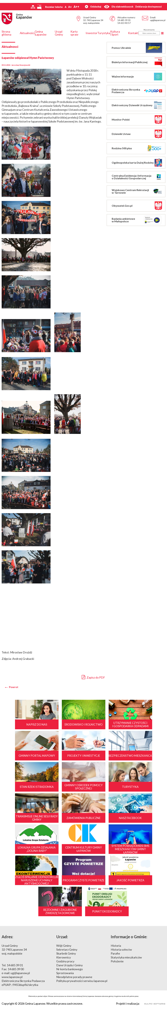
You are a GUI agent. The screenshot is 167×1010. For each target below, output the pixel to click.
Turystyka (103, 33)
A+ (70, 6)
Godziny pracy (65, 961)
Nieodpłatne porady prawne (74, 977)
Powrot (13, 687)
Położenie (117, 961)
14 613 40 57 (124, 23)
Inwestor (91, 33)
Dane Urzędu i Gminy (69, 965)
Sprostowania (65, 973)
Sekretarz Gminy (66, 949)
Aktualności (27, 33)
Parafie (115, 953)
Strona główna (6, 33)
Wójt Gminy (63, 945)
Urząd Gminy (59, 33)
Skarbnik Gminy (66, 953)
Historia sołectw (121, 949)
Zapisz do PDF (93, 677)
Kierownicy (63, 957)
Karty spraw (74, 33)
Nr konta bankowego (69, 969)
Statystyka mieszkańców (126, 957)
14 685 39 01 (124, 20)
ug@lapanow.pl (157, 20)
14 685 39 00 (16, 969)
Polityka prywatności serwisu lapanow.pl (81, 981)
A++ (76, 6)
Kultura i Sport (115, 33)
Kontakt (133, 33)
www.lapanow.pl (12, 977)
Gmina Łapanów (40, 33)
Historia (116, 945)
